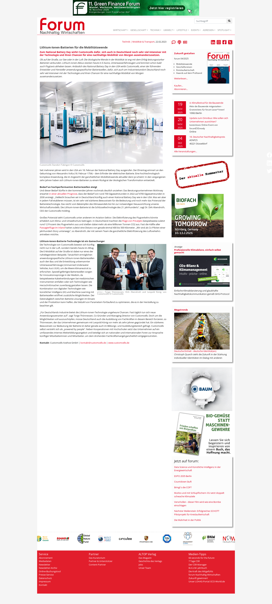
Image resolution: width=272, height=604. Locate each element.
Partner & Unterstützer (100, 561)
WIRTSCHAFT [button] (120, 30)
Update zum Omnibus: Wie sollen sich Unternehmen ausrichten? (208, 119)
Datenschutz (45, 578)
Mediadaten (45, 561)
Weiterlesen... (181, 78)
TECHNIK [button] (155, 30)
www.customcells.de (118, 342)
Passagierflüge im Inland (52, 227)
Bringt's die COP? (183, 487)
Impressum (45, 581)
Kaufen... (178, 85)
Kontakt (43, 584)
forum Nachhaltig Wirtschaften (204, 574)
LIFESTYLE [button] (182, 30)
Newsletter (44, 564)
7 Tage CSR (194, 561)
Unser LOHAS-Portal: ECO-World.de (207, 581)
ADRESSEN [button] (208, 30)
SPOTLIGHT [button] (224, 30)
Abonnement (46, 557)
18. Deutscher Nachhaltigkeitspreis (207, 136)
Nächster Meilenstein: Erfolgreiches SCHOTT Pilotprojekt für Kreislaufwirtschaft (196, 512)
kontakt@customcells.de (93, 342)
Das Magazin (145, 557)
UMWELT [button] (168, 30)
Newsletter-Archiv (48, 567)
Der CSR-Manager (198, 564)
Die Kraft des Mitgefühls (201, 571)
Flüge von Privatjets (132, 220)
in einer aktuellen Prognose (63, 193)
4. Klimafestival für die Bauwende (206, 102)
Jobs (141, 564)
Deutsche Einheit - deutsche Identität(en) (195, 351)
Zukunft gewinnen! (198, 578)
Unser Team (145, 567)
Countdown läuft (183, 481)
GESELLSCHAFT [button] (138, 30)
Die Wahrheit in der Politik (187, 520)
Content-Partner (97, 564)
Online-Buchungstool (50, 571)
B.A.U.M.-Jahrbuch (198, 567)
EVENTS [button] (195, 30)
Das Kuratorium (97, 557)
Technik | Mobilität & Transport (138, 41)
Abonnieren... (181, 89)
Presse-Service (46, 574)
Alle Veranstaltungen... (185, 151)
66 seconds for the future (201, 557)
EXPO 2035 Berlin (183, 476)
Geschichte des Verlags (150, 561)
